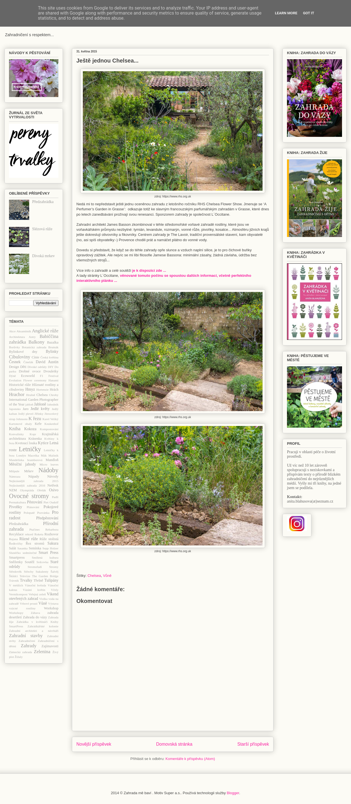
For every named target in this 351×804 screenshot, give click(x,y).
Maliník (53, 455)
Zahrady (29, 645)
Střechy (28, 571)
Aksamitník (23, 331)
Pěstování (34, 502)
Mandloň (52, 460)
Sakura (52, 543)
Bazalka (52, 342)
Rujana (13, 539)
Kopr (33, 434)
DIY (50, 366)
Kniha (14, 428)
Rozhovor (51, 534)
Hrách (54, 389)
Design (14, 367)
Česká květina (49, 357)
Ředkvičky (15, 543)
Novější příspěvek (93, 744)
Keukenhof (51, 423)
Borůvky (14, 347)
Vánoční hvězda (35, 585)
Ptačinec (34, 529)
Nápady (33, 476)
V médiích (16, 585)
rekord (29, 534)
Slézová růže (42, 229)
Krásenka (35, 439)
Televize (25, 576)
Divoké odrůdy (37, 366)
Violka (43, 598)
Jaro (26, 409)
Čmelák (28, 362)
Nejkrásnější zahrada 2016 (27, 485)
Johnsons (22, 419)
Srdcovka (42, 562)
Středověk (15, 571)
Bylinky (52, 351)
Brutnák (53, 347)
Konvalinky (16, 434)
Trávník (14, 580)
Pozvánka (43, 512)
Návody (52, 476)
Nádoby (48, 470)
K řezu (34, 418)
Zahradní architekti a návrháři (33, 630)
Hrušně (30, 395)
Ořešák (41, 490)
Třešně (38, 580)
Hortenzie (42, 389)
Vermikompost (18, 594)
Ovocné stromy (29, 495)
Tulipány (51, 580)
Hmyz (30, 389)
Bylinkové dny (23, 352)
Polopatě (29, 512)
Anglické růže (45, 330)
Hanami (53, 380)
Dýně (12, 375)
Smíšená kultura (45, 557)
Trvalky (26, 580)
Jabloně (40, 404)
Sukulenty (42, 571)
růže (34, 539)
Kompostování (49, 429)
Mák (44, 455)
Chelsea (94, 575)
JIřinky (39, 413)
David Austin (47, 362)
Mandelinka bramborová (25, 460)
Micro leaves (49, 464)
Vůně (107, 575)
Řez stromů (35, 543)
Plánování (33, 507)
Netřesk (52, 485)
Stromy (53, 566)
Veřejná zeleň (37, 594)
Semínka (35, 548)
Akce (12, 331)
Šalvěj (54, 571)
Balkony (37, 342)
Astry (32, 336)
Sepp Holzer (50, 548)
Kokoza (30, 429)
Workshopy (16, 612)
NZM (13, 490)
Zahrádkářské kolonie (43, 626)
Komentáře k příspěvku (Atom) (190, 759)
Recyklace (16, 534)
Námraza (14, 476)
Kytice (43, 443)
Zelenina (42, 651)
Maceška (33, 455)
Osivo (53, 490)
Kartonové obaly (20, 423)
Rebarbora (51, 529)
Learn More (286, 13)
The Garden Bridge (45, 576)
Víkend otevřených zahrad (33, 596)
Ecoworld (28, 376)
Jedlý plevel (25, 413)
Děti (23, 367)
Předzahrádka (43, 202)
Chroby (53, 395)
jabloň (29, 404)
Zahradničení (27, 640)
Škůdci (13, 576)
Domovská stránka (174, 744)
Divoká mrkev (43, 256)
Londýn (21, 455)
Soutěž (29, 562)
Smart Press (48, 552)
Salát (12, 548)
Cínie (35, 357)
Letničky (30, 449)
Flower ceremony (35, 380)
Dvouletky (51, 371)
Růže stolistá (49, 539)
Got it (308, 13)
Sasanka (22, 548)
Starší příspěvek (253, 744)
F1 (41, 375)
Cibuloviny (19, 357)
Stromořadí (35, 566)
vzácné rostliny (22, 608)
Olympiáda (27, 490)
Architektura (17, 336)
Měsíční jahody (22, 464)
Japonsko (15, 409)
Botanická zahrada (34, 347)
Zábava (35, 612)
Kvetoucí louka (26, 443)
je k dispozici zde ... (149, 270)
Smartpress (17, 557)
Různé (24, 539)
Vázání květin (34, 589)
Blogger (233, 793)
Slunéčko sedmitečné (23, 552)
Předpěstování (47, 518)
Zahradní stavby (26, 635)
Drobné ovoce (30, 371)
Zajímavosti (50, 646)
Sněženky (16, 562)
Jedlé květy (40, 409)
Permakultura (17, 502)
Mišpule (14, 471)
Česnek (14, 362)
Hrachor (16, 394)
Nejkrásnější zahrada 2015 (33, 481)
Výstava (53, 603)
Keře (38, 424)
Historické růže (20, 385)
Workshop (51, 608)
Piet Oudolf (51, 502)
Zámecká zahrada (20, 652)
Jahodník (52, 404)
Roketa (38, 534)
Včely (54, 589)
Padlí (55, 497)
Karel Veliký (50, 419)
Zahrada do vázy (35, 617)
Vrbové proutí (28, 603)
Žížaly (19, 656)
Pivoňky (15, 507)
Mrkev (29, 471)
